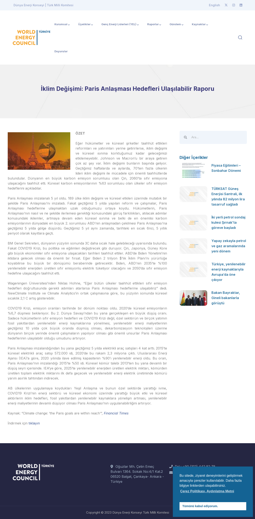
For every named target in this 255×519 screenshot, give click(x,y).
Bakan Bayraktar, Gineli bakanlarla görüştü (225, 296)
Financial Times (116, 413)
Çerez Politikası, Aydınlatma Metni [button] (207, 491)
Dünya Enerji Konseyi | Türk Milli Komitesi (43, 5)
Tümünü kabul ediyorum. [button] (200, 506)
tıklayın (34, 423)
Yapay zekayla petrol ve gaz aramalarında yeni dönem (228, 245)
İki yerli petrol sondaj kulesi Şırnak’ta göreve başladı (228, 221)
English (214, 5)
